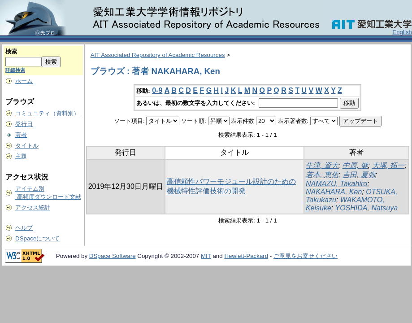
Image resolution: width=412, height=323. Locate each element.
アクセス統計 (32, 207)
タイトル (27, 145)
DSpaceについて (37, 238)
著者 (21, 134)
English (402, 32)
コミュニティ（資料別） (47, 113)
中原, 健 (355, 165)
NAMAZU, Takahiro (336, 184)
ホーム (24, 81)
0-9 (157, 90)
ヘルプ (24, 227)
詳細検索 (15, 70)
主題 (21, 156)
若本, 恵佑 (322, 175)
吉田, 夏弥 (359, 175)
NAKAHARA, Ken (334, 192)
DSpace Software (112, 256)
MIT (206, 256)
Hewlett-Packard (246, 256)
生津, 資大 (322, 165)
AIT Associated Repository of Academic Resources (158, 55)
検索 (11, 51)
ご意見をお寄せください (305, 256)
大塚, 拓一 (388, 165)
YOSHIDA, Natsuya (366, 208)
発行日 (24, 124)
